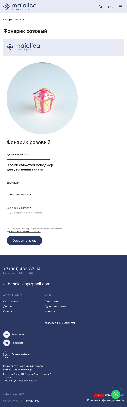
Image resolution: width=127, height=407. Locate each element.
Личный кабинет (21, 354)
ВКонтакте (18, 334)
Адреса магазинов (55, 306)
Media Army (32, 400)
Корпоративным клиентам (60, 322)
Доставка (9, 306)
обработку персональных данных (25, 231)
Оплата (7, 311)
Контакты (50, 311)
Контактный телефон (20, 194)
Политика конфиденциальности (105, 400)
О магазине (51, 301)
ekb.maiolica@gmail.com (26, 283)
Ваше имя (13, 182)
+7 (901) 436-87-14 (22, 269)
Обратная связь (12, 301)
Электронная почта (19, 207)
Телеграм (17, 342)
